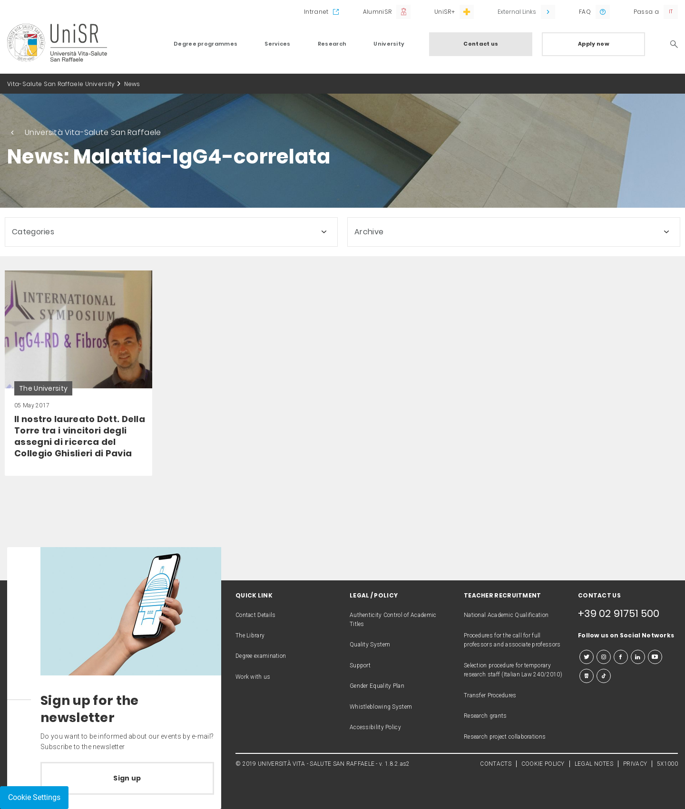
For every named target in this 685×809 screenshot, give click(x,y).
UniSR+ (444, 12)
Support (360, 665)
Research (332, 44)
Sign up (127, 778)
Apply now (593, 44)
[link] (78, 373)
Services (277, 44)
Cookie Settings (34, 797)
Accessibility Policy (375, 727)
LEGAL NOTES (594, 764)
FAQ (585, 12)
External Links (517, 12)
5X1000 (667, 764)
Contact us (480, 44)
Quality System (370, 644)
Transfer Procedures (490, 695)
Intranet (316, 12)
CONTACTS (495, 764)
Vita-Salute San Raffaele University (61, 84)
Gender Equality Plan (377, 686)
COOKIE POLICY (543, 764)
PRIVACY (635, 764)
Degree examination (260, 656)
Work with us (253, 677)
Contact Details (255, 615)
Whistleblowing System (381, 706)
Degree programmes (205, 44)
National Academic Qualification (506, 615)
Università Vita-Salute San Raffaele (93, 132)
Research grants (485, 716)
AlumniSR (377, 12)
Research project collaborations (505, 736)
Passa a (646, 12)
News (132, 84)
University (388, 44)
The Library (249, 635)
